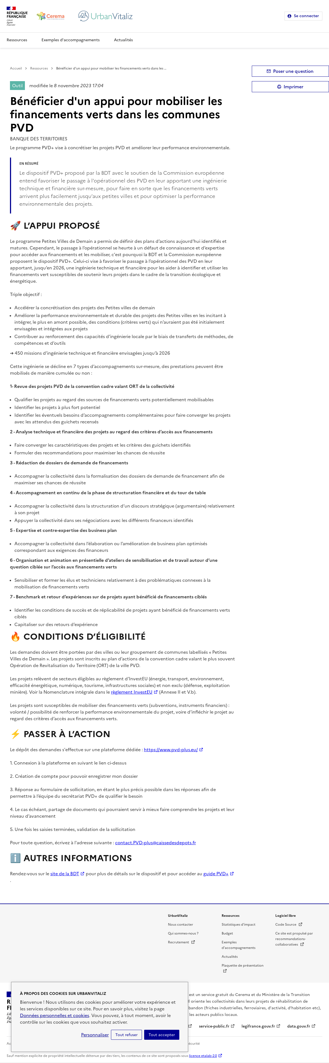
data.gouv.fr (298, 1026)
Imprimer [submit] (293, 86)
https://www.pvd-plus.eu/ (171, 749)
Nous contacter (180, 924)
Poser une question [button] (293, 71)
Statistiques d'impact (238, 924)
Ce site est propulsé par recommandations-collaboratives (294, 939)
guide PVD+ (216, 873)
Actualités (123, 40)
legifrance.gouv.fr (258, 1026)
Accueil (16, 68)
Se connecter (306, 16)
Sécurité (193, 1043)
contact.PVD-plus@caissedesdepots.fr (155, 842)
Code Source (289, 924)
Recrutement (181, 942)
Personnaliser (95, 1034)
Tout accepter (162, 1035)
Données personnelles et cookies (54, 1015)
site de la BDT (64, 873)
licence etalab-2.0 (203, 1055)
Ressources (17, 40)
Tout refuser (126, 1035)
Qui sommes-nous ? (183, 933)
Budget (227, 933)
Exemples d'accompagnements (71, 40)
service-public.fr (214, 1026)
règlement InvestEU (131, 692)
